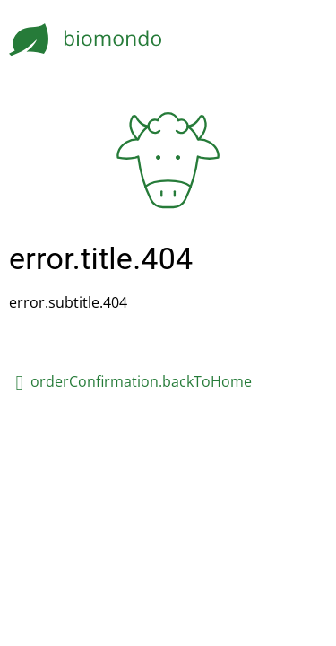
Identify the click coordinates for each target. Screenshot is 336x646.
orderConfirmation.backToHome (141, 381)
